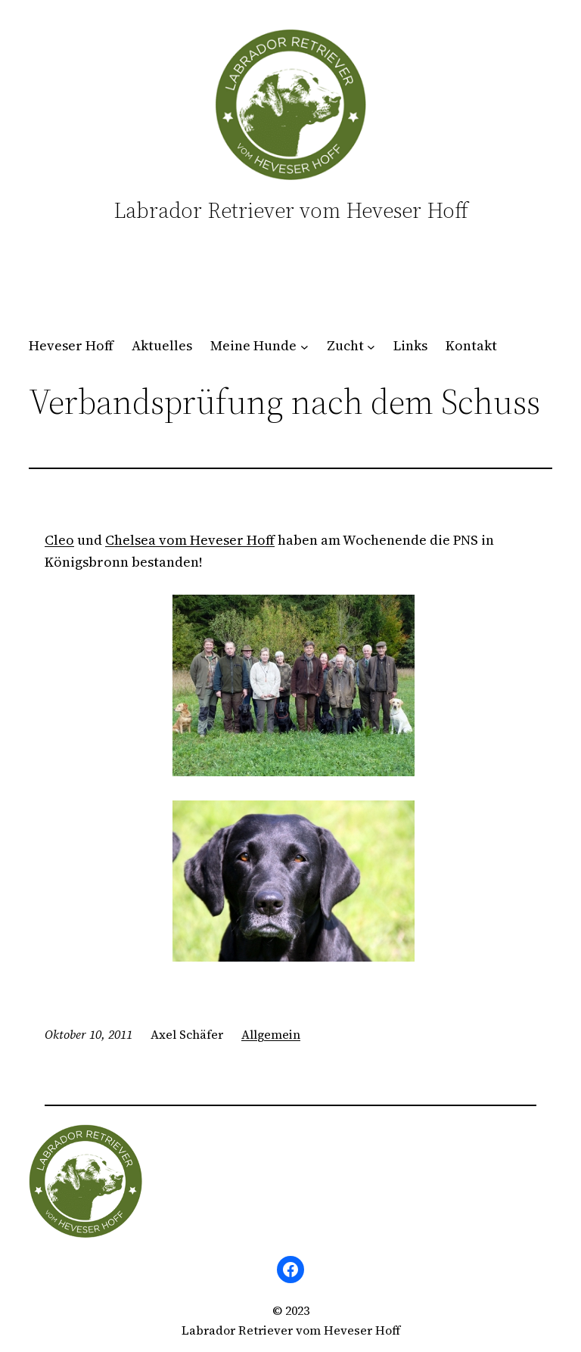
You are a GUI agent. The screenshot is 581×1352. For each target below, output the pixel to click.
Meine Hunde (253, 345)
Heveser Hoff (71, 345)
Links (410, 345)
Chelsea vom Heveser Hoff (190, 539)
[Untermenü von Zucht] (371, 346)
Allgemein (270, 1034)
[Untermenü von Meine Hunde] (304, 346)
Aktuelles (162, 345)
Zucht (345, 345)
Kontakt (471, 345)
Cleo (59, 539)
